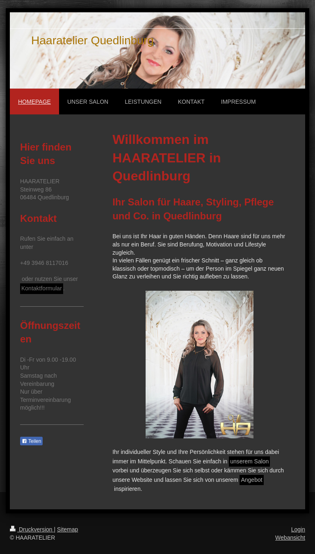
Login (298, 529)
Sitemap (67, 529)
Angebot (251, 479)
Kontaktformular (41, 288)
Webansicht (290, 537)
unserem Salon (249, 461)
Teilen (31, 441)
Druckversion (32, 529)
